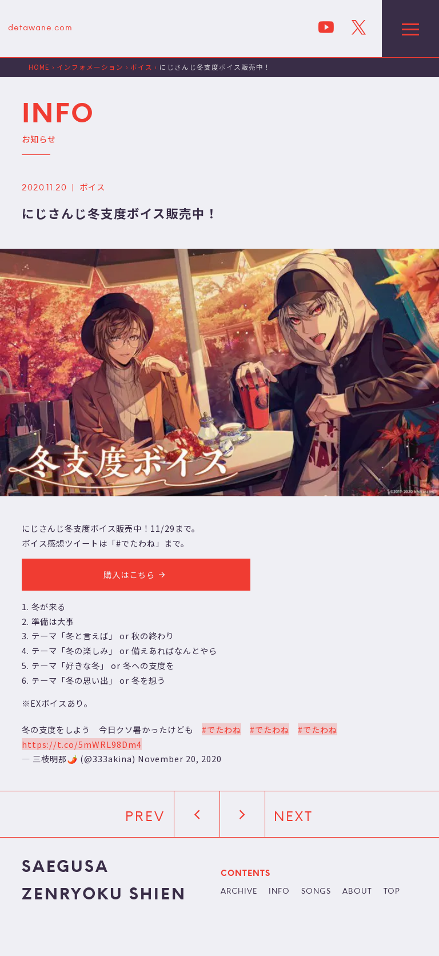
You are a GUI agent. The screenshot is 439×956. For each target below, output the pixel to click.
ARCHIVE (239, 892)
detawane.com (40, 28)
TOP (392, 892)
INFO (279, 892)
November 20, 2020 (180, 758)
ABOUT (357, 892)
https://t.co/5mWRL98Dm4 (82, 744)
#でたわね (221, 729)
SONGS (316, 892)
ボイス (92, 187)
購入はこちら (136, 574)
